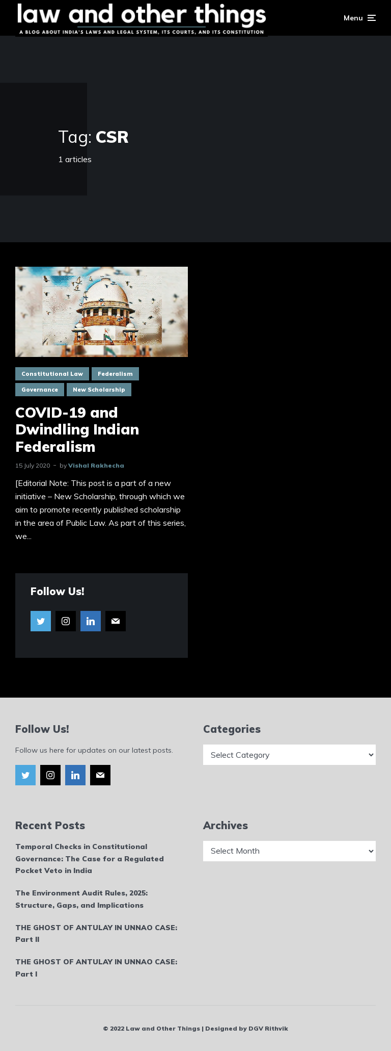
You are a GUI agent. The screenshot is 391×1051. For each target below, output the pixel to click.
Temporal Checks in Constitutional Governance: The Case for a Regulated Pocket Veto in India (89, 859)
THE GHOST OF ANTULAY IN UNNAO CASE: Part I (96, 968)
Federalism (115, 373)
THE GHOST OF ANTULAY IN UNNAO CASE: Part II (96, 933)
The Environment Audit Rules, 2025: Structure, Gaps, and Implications (81, 899)
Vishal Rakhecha (96, 465)
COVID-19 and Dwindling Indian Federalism (77, 429)
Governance (39, 389)
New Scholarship (99, 389)
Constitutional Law (52, 373)
